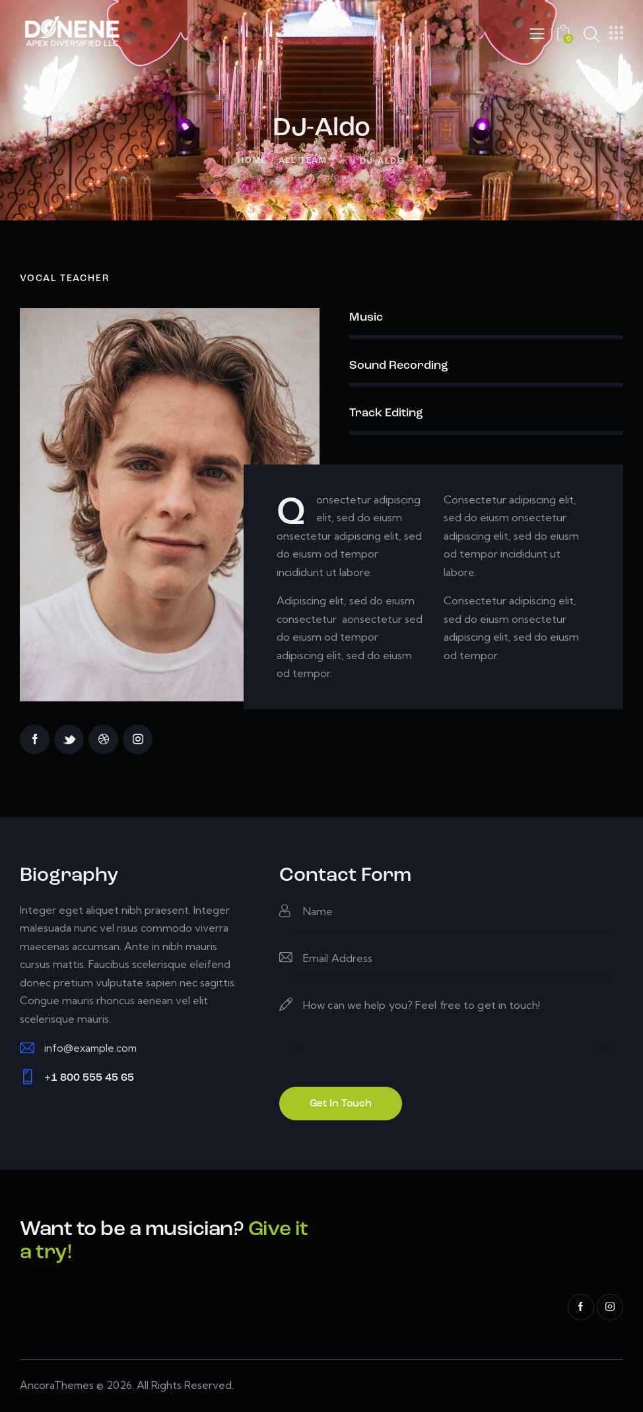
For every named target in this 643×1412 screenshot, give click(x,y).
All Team (303, 162)
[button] (537, 33)
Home (252, 162)
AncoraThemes (57, 1387)
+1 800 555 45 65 (89, 1079)
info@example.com (92, 1049)
